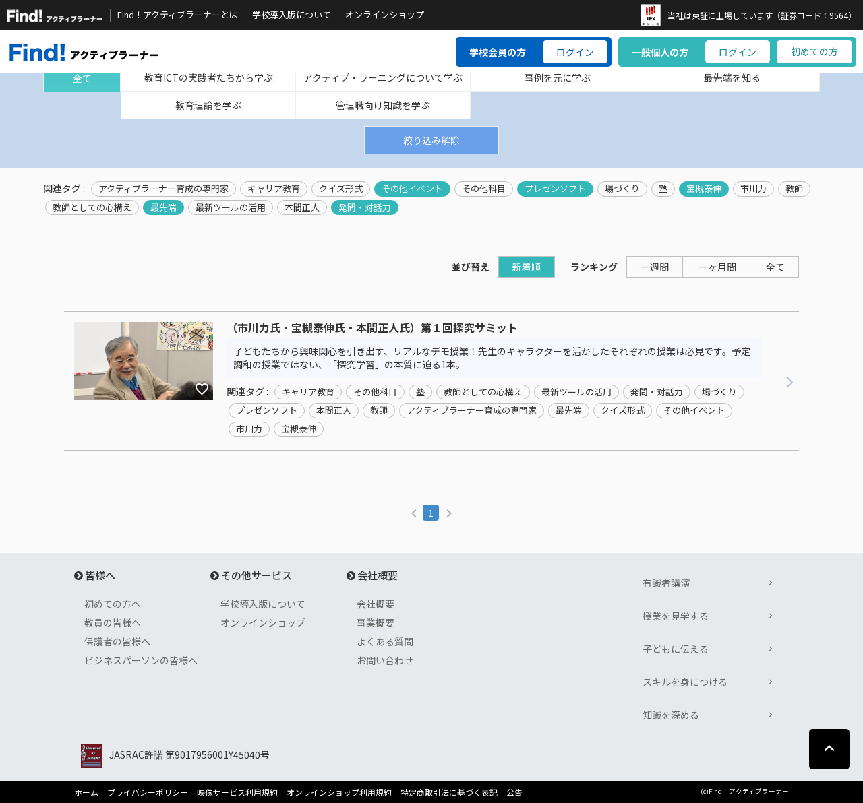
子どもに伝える (676, 648)
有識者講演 (666, 582)
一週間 (655, 267)
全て (82, 78)
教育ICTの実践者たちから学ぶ (208, 77)
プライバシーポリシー (147, 792)
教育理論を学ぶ (208, 105)
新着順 (526, 267)
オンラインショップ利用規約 (339, 792)
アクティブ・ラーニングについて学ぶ (383, 77)
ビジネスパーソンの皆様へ (141, 660)
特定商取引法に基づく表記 (449, 792)
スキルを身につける (685, 681)
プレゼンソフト (555, 189)
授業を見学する (676, 615)
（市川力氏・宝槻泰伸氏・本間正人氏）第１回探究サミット (372, 328)
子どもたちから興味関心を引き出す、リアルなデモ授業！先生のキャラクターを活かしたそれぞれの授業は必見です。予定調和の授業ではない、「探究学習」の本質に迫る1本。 (491, 357)
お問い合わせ (385, 660)
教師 (794, 189)
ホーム (86, 792)
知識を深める (671, 714)
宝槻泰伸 (703, 189)
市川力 (753, 189)
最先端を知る (732, 77)
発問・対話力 (364, 207)
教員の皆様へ (112, 622)
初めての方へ (112, 603)
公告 (514, 792)
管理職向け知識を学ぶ (383, 105)
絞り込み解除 (431, 140)
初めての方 (814, 51)
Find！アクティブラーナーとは (177, 15)
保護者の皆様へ (117, 641)
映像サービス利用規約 (237, 792)
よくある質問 (385, 641)
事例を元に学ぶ (558, 77)
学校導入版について (291, 15)
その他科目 (484, 189)
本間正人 (302, 207)
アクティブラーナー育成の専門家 (163, 189)
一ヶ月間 (717, 267)
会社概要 (375, 603)
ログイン (575, 52)
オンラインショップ (384, 15)
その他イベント (412, 189)
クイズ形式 (341, 189)
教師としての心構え (92, 207)
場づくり (622, 189)
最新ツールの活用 (231, 207)
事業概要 (375, 622)
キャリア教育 (273, 189)
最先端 (163, 207)
